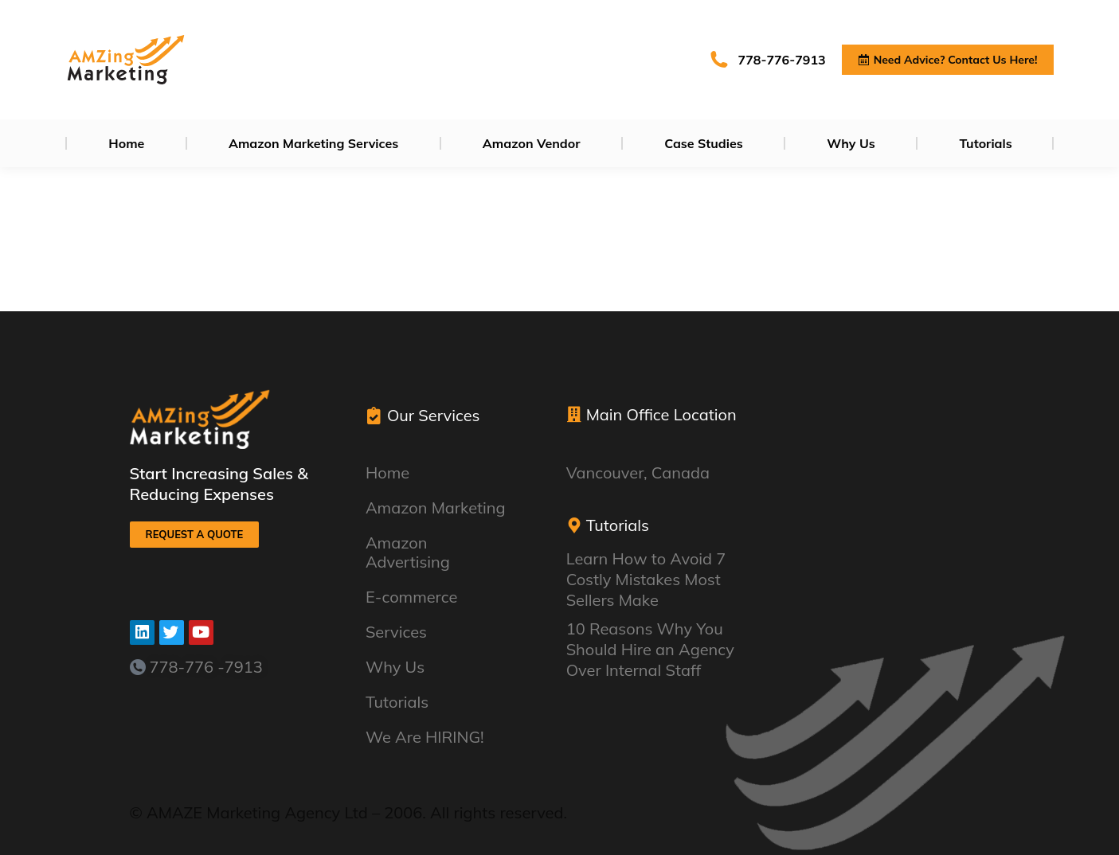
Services (400, 632)
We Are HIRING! (429, 737)
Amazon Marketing (440, 507)
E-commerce (415, 597)
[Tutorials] (574, 525)
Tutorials (397, 702)
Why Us (395, 667)
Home (387, 472)
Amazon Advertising (442, 552)
